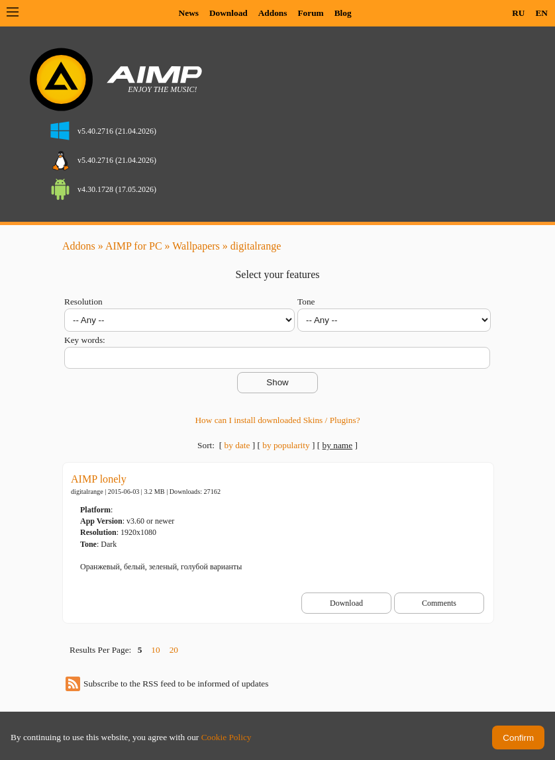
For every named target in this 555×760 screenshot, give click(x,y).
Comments (439, 603)
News (189, 13)
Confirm (518, 738)
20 (174, 650)
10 (155, 650)
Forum (310, 13)
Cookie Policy (226, 737)
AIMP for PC (133, 246)
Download (228, 13)
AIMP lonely (98, 479)
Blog (343, 13)
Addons (272, 13)
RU (518, 13)
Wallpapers (196, 246)
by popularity (285, 445)
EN (541, 13)
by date (237, 445)
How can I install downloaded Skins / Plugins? (277, 420)
